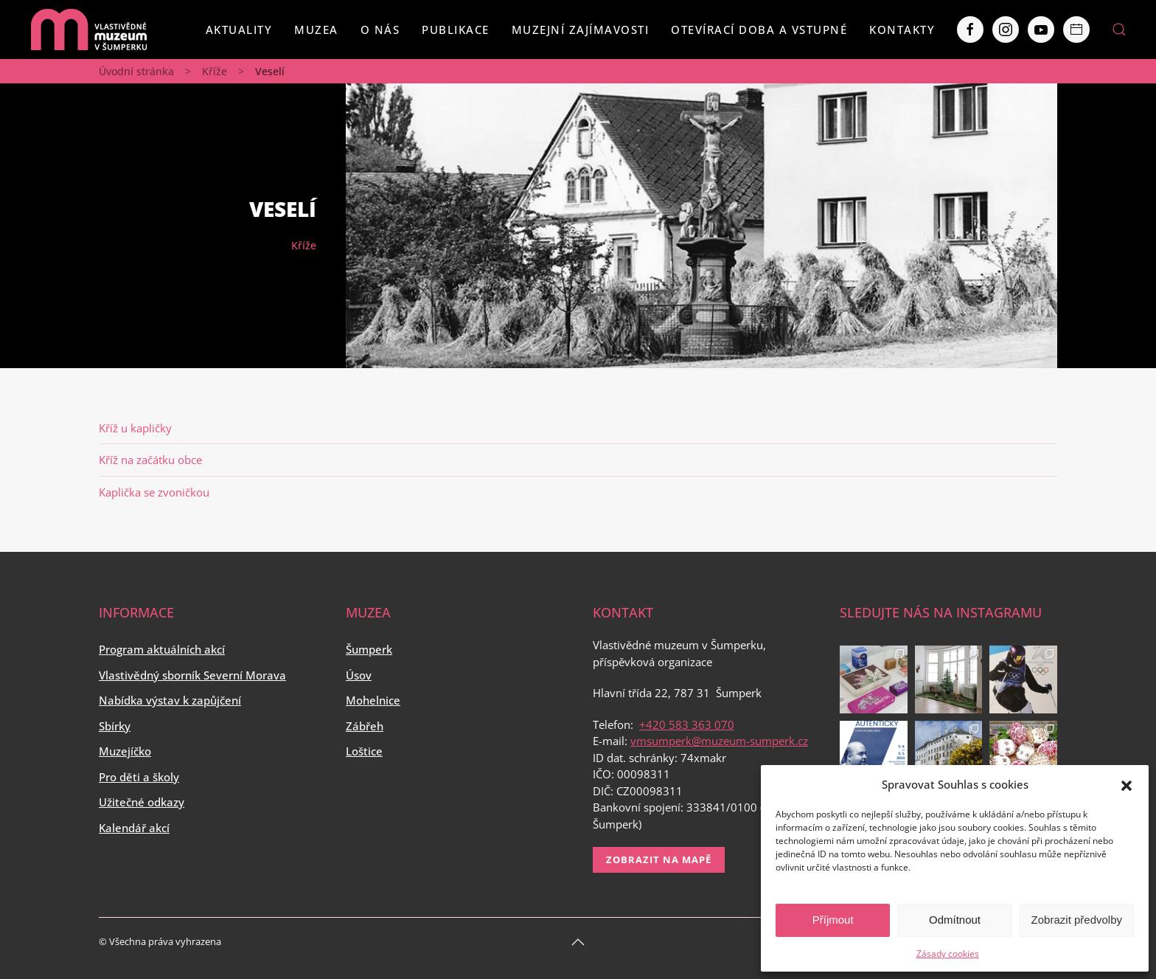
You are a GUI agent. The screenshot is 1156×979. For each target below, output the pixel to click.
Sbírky (114, 726)
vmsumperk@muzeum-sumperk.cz (719, 740)
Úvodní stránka (136, 71)
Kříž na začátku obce (150, 459)
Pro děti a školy (139, 776)
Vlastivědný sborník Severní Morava (192, 675)
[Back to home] (88, 29)
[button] (1126, 784)
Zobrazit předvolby (1076, 919)
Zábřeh (364, 726)
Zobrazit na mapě (658, 859)
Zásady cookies (947, 953)
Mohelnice (373, 700)
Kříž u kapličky (135, 428)
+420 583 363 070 (686, 724)
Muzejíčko (125, 751)
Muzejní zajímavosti (581, 29)
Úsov (359, 675)
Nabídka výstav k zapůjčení (170, 700)
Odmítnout (955, 919)
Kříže (214, 71)
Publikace (456, 29)
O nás (380, 29)
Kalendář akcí (134, 827)
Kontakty (902, 29)
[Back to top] (578, 942)
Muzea (316, 29)
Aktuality (239, 29)
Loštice (364, 751)
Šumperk (369, 649)
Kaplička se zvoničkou (154, 492)
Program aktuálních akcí (162, 649)
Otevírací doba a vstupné (759, 29)
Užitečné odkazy (141, 802)
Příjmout (833, 919)
